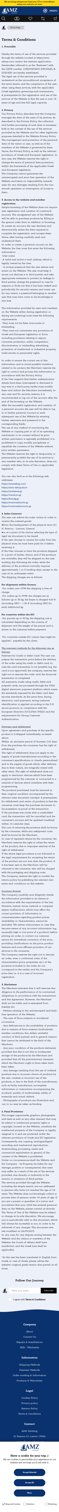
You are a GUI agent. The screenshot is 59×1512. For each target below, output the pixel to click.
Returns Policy (29, 1408)
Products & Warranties (29, 1380)
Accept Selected (29, 1472)
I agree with (29, 1299)
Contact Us (29, 1336)
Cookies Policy (29, 1397)
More (29, 1493)
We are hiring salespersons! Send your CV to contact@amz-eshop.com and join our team (29, 3)
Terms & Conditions (35, 1299)
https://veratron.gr (11, 495)
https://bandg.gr (10, 498)
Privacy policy (29, 1403)
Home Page (15, 27)
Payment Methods (29, 1370)
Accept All (29, 1482)
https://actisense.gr (12, 491)
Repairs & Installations (29, 1342)
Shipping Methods (29, 1364)
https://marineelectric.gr (15, 502)
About (29, 1331)
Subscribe (48, 1290)
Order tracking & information (29, 1375)
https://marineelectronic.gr (16, 506)
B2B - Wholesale (29, 1347)
